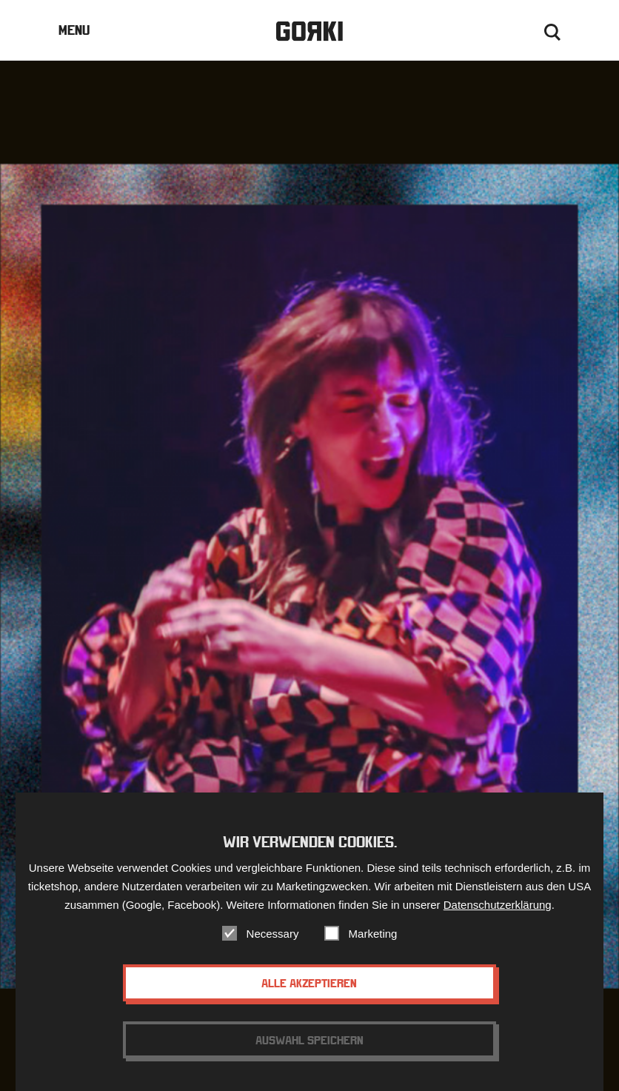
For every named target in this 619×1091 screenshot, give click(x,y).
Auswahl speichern (309, 1052)
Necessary (273, 946)
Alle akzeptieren (309, 995)
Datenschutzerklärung (498, 917)
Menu (74, 30)
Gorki (309, 31)
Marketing (373, 946)
